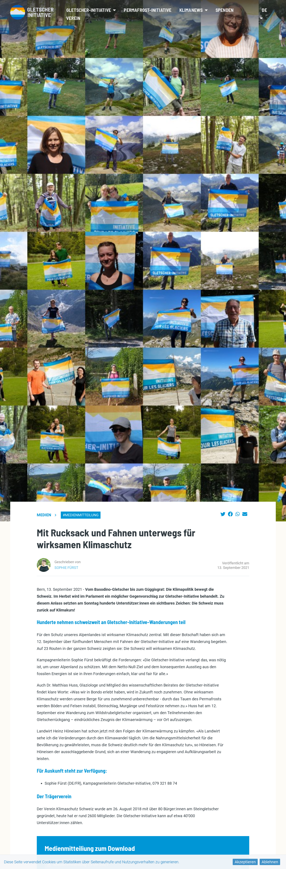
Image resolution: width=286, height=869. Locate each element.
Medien (44, 515)
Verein (73, 18)
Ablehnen (270, 862)
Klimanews (193, 10)
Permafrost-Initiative (147, 10)
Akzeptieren (245, 862)
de (263, 13)
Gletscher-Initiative (91, 10)
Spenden (224, 10)
